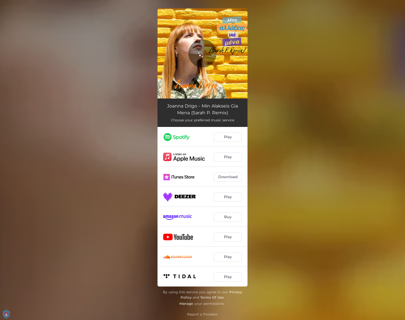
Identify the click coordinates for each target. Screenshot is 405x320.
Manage (186, 303)
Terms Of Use (212, 297)
